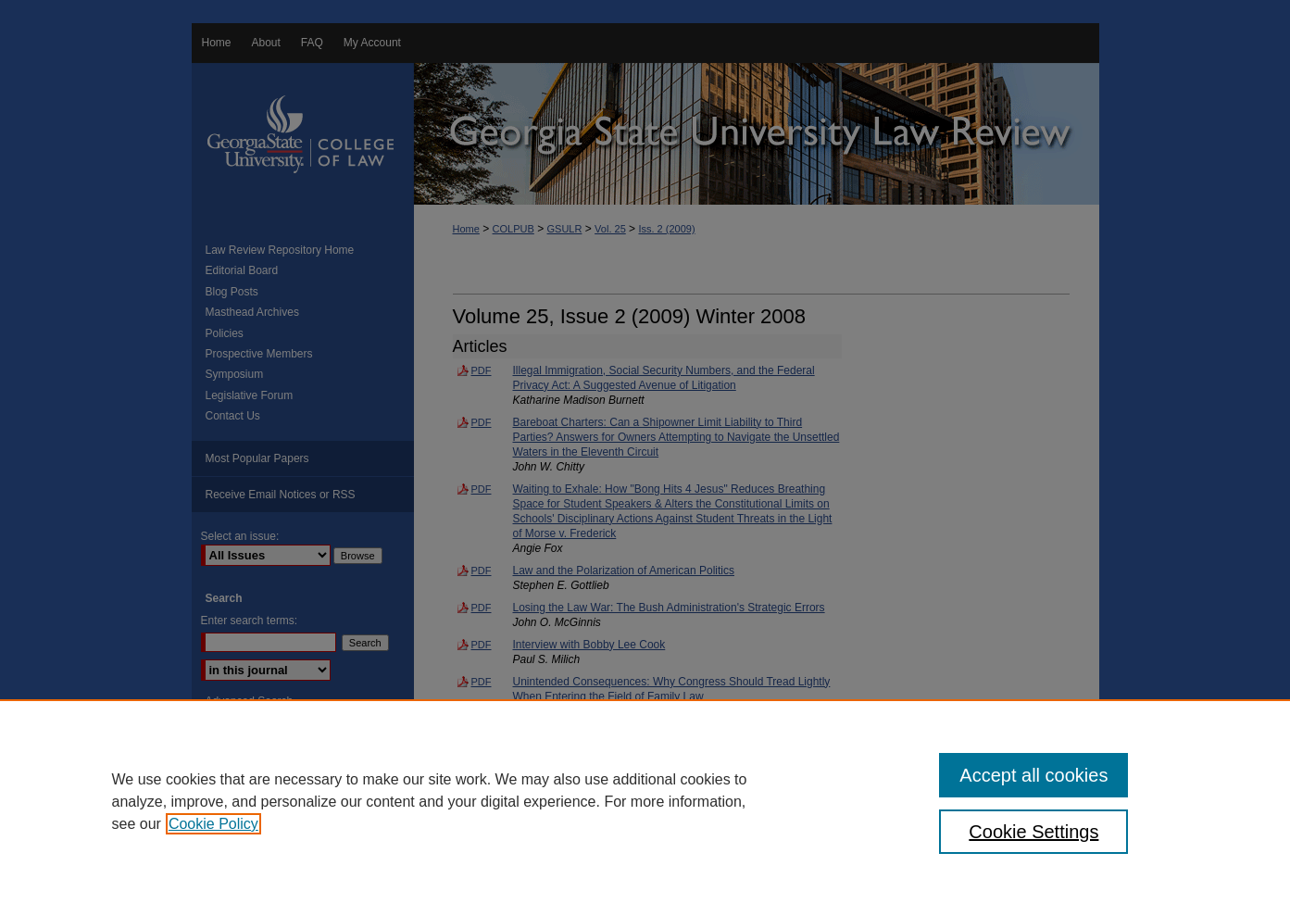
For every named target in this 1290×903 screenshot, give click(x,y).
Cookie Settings (1033, 831)
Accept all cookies (1033, 775)
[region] (645, 801)
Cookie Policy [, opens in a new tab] (213, 824)
